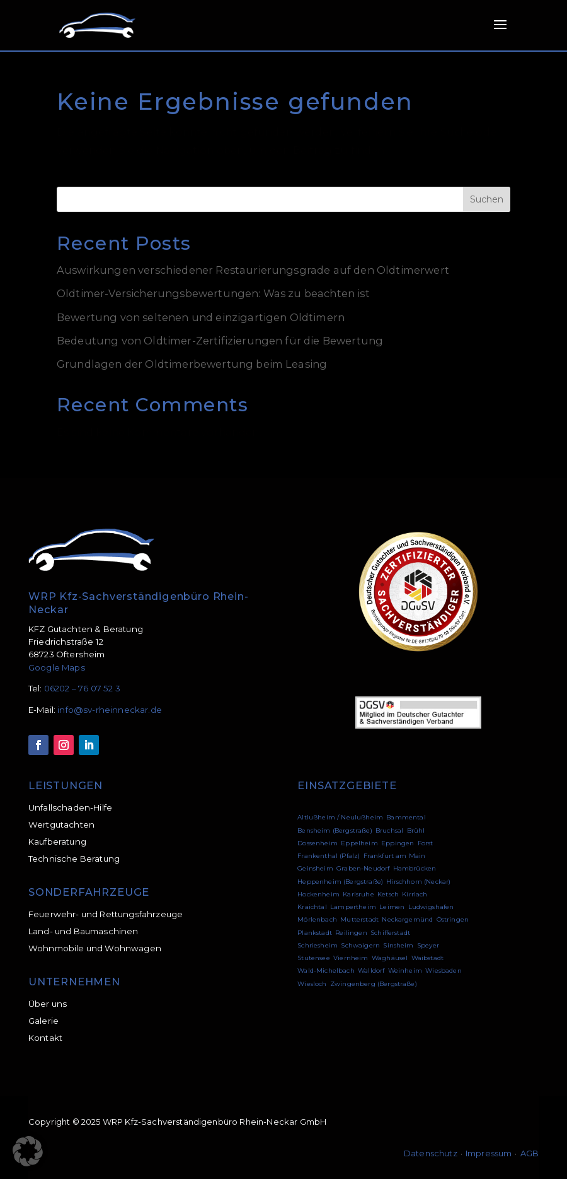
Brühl (416, 830)
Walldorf (371, 970)
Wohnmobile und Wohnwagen (94, 948)
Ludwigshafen (431, 907)
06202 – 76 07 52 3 (82, 688)
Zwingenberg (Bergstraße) (373, 984)
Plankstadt (314, 933)
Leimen (391, 907)
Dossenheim (317, 843)
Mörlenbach (317, 919)
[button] (27, 1151)
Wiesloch (311, 984)
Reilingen (351, 933)
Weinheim (405, 970)
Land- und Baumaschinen (83, 931)
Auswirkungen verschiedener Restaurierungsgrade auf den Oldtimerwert (253, 270)
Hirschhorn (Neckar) (418, 881)
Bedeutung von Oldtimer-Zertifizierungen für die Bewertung (220, 340)
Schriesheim (317, 945)
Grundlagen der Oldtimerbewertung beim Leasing (192, 364)
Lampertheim (353, 907)
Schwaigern (360, 945)
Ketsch (388, 894)
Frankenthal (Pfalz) (328, 856)
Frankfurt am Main (395, 856)
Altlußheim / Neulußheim (340, 817)
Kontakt (45, 1038)
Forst (425, 843)
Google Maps (56, 667)
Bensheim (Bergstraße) (334, 830)
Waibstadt (427, 958)
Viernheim (350, 958)
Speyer (428, 945)
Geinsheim (315, 868)
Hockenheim (318, 894)
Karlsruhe (358, 894)
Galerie (43, 1021)
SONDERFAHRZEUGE (88, 892)
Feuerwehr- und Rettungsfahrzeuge (105, 914)
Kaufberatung (57, 841)
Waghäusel (390, 958)
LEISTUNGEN (65, 785)
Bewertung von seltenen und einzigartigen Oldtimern (201, 317)
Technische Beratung (74, 858)
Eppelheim (359, 843)
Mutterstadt (359, 919)
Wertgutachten (61, 824)
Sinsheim (398, 945)
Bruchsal (389, 830)
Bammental (405, 817)
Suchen (486, 199)
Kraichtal (311, 907)
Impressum (489, 1153)
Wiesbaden (443, 970)
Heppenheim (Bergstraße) (340, 881)
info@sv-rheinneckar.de (109, 710)
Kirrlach (414, 894)
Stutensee (313, 958)
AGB (529, 1153)
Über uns (47, 1004)
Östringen (453, 919)
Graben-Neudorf (362, 868)
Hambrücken (415, 868)
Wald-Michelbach (325, 970)
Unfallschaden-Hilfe (70, 807)
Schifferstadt (390, 933)
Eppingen (397, 843)
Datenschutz (430, 1153)
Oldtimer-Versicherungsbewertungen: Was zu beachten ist (213, 293)
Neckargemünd (407, 919)
